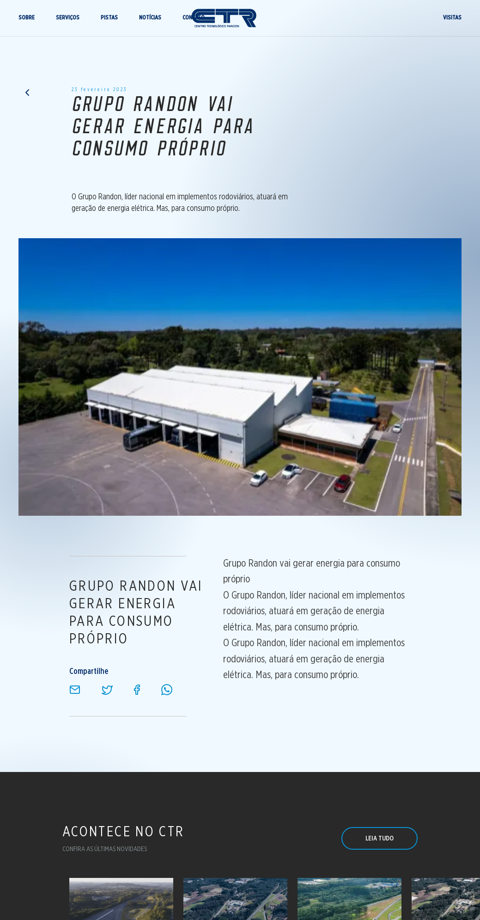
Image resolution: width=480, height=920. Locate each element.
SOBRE (24, 19)
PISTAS (106, 19)
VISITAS (454, 19)
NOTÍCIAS (148, 19)
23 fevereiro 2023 (99, 91)
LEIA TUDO (379, 838)
